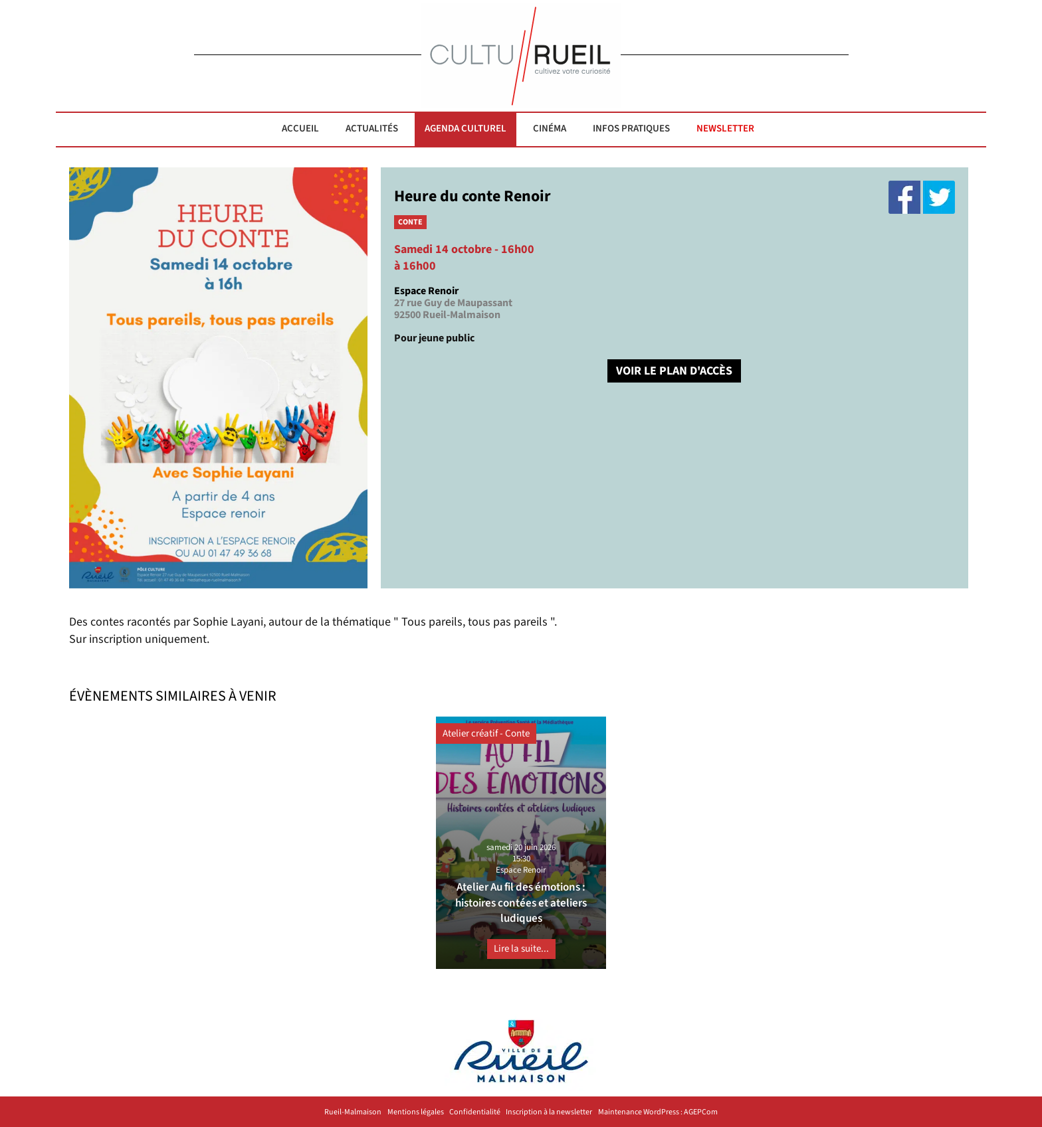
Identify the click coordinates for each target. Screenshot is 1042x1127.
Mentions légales (415, 1112)
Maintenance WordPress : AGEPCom (658, 1112)
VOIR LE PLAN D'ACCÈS (674, 371)
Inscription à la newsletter (549, 1112)
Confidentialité (474, 1112)
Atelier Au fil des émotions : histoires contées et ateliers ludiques (521, 902)
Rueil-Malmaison (352, 1112)
